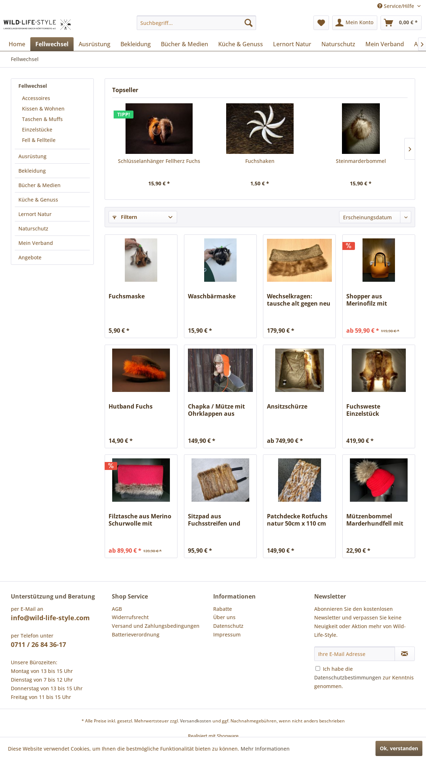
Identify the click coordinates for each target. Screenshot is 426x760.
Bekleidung (32, 170)
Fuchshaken (260, 160)
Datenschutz (228, 625)
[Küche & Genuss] (240, 44)
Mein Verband (35, 242)
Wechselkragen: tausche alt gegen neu (298, 300)
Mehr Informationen (265, 748)
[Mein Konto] (354, 23)
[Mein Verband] (384, 44)
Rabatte (222, 608)
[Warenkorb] (401, 23)
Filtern (125, 216)
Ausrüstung (32, 156)
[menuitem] (196, 23)
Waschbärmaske (212, 296)
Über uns (224, 617)
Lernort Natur (35, 214)
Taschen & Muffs (42, 119)
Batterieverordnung (135, 634)
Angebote (29, 257)
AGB (117, 608)
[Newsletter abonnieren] (405, 654)
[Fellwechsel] (52, 44)
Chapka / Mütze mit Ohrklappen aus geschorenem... (216, 410)
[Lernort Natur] (292, 44)
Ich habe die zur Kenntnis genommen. (364, 677)
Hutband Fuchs (131, 406)
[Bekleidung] (135, 44)
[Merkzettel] (321, 23)
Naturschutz (33, 228)
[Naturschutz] (338, 44)
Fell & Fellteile (39, 140)
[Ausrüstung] (94, 44)
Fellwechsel (32, 85)
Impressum (227, 634)
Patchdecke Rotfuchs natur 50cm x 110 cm (297, 520)
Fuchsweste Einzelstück (363, 410)
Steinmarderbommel (361, 160)
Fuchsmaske (127, 296)
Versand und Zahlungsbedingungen (155, 625)
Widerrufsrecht (130, 617)
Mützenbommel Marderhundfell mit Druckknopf (374, 520)
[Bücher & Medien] (184, 44)
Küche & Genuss (38, 199)
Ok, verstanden (399, 748)
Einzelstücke (37, 129)
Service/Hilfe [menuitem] (396, 6)
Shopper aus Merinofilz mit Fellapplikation (368, 300)
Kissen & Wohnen (43, 108)
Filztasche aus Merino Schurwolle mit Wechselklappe (140, 520)
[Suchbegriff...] (196, 23)
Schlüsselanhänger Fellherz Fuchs (159, 160)
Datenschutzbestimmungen (347, 677)
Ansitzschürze (287, 406)
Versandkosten (195, 721)
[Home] (17, 44)
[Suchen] (248, 23)
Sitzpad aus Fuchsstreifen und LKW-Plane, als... (214, 520)
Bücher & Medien (39, 185)
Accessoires (36, 98)
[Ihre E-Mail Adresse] (354, 654)
